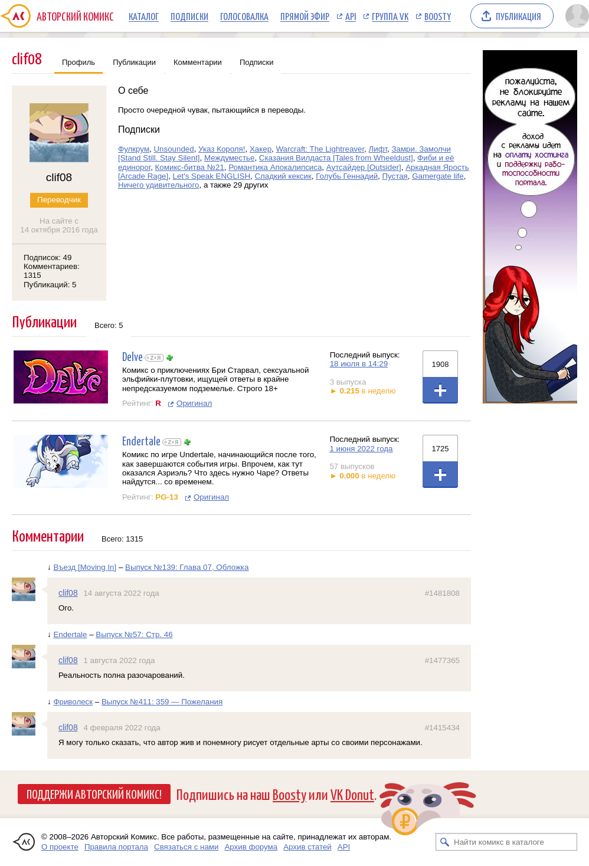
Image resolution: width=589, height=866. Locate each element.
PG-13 (166, 497)
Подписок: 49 (47, 257)
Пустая (394, 176)
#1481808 (442, 593)
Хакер (260, 149)
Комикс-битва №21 (189, 167)
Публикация (518, 15)
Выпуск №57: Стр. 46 (134, 634)
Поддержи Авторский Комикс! (94, 793)
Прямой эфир (304, 15)
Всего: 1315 (122, 538)
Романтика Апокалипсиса (275, 167)
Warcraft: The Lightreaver (320, 149)
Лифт (378, 149)
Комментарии (198, 62)
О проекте (59, 846)
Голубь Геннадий (347, 176)
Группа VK (390, 15)
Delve (132, 356)
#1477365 (442, 660)
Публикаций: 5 (50, 284)
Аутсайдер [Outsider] (363, 167)
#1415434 (442, 727)
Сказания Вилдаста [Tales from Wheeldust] (336, 157)
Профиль (78, 62)
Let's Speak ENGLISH (211, 176)
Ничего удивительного (158, 185)
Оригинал (194, 403)
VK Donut (352, 794)
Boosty (437, 15)
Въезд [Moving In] (84, 567)
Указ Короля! (221, 149)
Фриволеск (73, 701)
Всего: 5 (108, 325)
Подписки (189, 15)
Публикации (134, 62)
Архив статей (307, 846)
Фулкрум (133, 149)
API (350, 15)
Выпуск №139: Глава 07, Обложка (186, 567)
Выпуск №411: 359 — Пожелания (162, 701)
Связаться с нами (186, 846)
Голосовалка (244, 15)
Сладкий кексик (282, 176)
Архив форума (250, 846)
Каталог (144, 15)
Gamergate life (437, 176)
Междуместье (229, 157)
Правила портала (116, 846)
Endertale (141, 440)
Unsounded (173, 149)
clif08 (68, 593)
